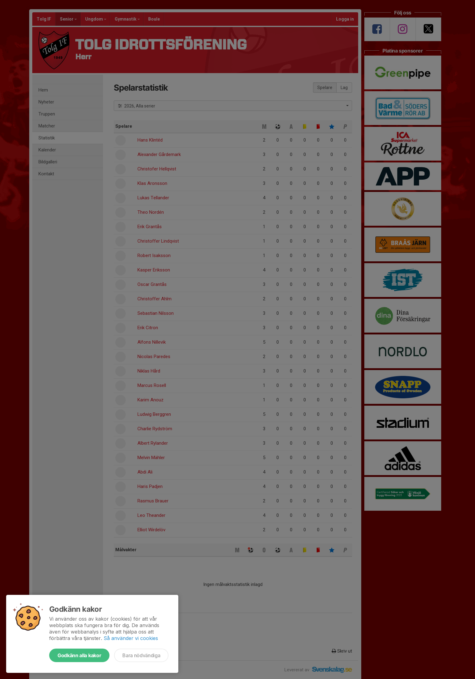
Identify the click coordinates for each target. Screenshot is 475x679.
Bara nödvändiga (141, 655)
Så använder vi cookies (131, 638)
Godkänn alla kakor (79, 655)
